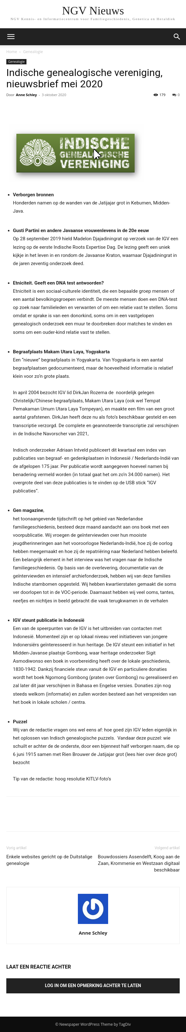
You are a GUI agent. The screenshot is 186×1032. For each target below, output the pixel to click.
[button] (177, 36)
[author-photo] (93, 923)
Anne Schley (26, 94)
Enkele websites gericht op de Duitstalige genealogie (49, 860)
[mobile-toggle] (11, 36)
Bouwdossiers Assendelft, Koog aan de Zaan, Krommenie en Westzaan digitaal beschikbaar (139, 863)
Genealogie (33, 51)
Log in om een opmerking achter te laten (93, 985)
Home (11, 51)
